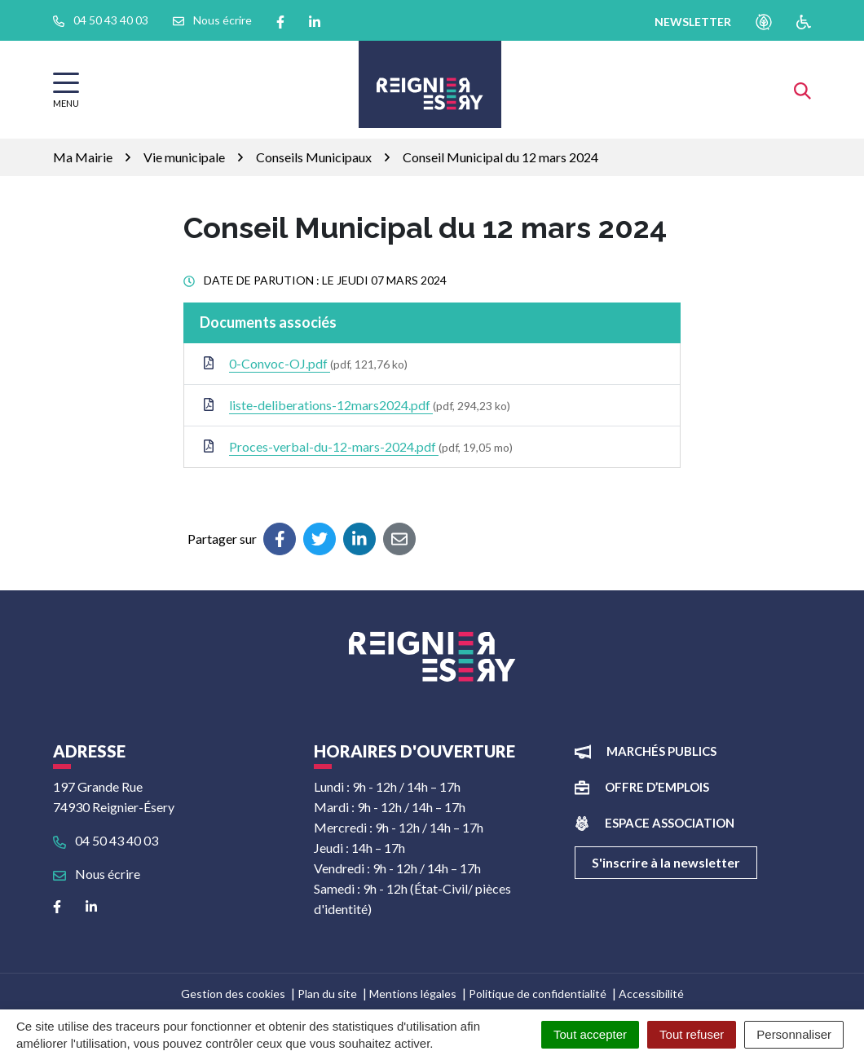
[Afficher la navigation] (66, 90)
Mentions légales (412, 993)
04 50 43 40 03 (105, 840)
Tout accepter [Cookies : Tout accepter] (590, 1034)
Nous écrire (96, 873)
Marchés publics (661, 751)
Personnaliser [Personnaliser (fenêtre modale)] (793, 1034)
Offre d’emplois (657, 787)
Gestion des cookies (233, 993)
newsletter (693, 22)
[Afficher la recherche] (802, 89)
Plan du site (327, 993)
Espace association (669, 822)
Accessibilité (651, 993)
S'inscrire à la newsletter (666, 862)
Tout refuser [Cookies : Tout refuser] (691, 1034)
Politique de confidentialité (537, 993)
